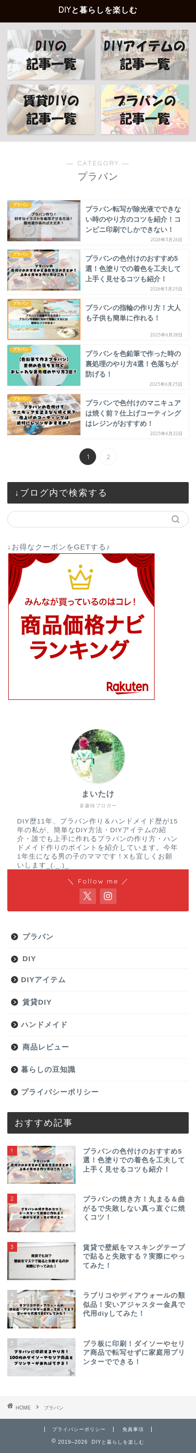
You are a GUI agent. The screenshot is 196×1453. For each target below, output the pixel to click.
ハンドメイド (44, 1024)
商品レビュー (45, 1047)
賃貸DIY (37, 1002)
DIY (29, 958)
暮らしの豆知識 (48, 1069)
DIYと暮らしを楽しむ (98, 10)
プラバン (38, 936)
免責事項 (133, 1429)
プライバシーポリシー (60, 1092)
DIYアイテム (43, 979)
